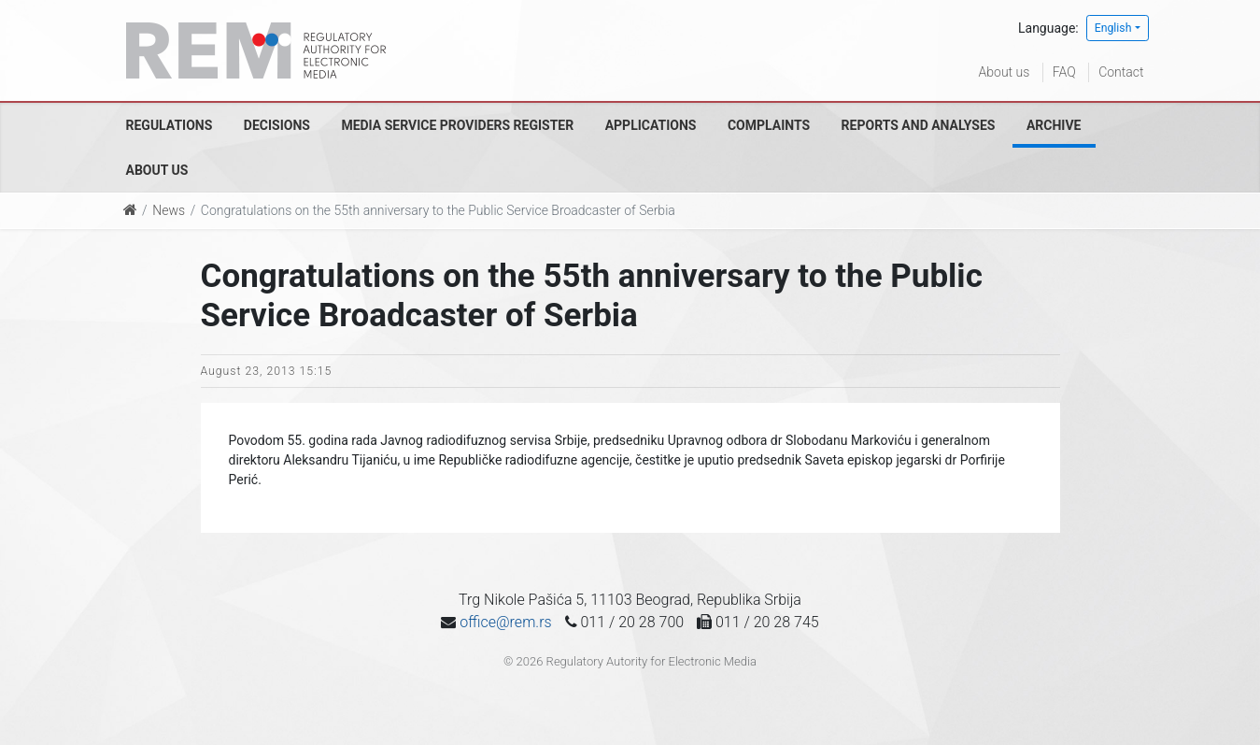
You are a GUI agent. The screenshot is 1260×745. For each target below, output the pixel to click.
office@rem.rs (505, 622)
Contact (1120, 71)
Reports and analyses (919, 125)
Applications (651, 125)
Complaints (769, 125)
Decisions (277, 125)
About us (1004, 71)
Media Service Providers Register (457, 125)
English (1113, 28)
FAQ (1064, 71)
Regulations (169, 125)
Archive (1054, 125)
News (168, 210)
